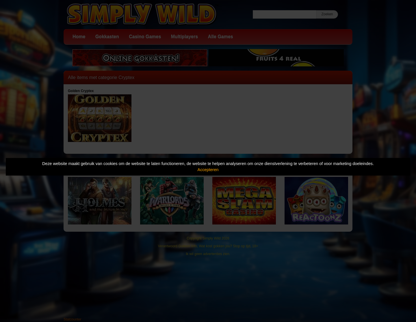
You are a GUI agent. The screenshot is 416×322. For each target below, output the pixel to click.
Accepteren (208, 169)
